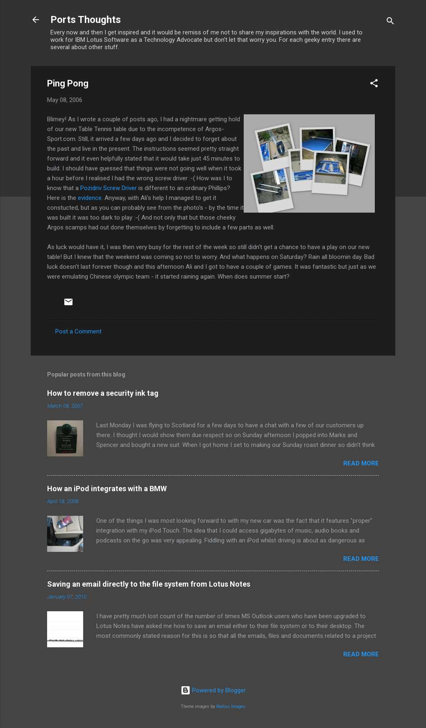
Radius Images (230, 706)
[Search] (390, 22)
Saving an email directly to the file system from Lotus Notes (148, 584)
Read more (361, 463)
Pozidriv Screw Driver (108, 188)
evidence (90, 198)
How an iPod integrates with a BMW (107, 488)
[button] (374, 84)
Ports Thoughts (85, 19)
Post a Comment (78, 331)
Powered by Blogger (213, 690)
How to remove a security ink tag (103, 393)
